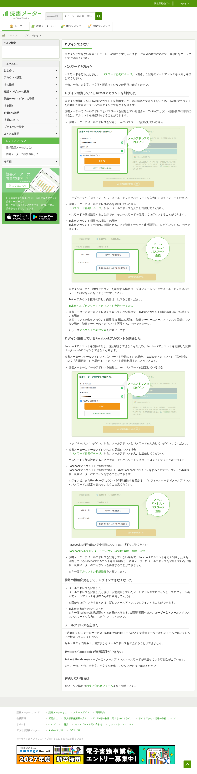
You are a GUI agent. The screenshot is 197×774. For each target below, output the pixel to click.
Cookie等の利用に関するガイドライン (113, 718)
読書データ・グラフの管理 (19, 98)
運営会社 (53, 718)
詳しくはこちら (18, 185)
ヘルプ (13, 35)
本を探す (9, 105)
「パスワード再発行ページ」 (117, 74)
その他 (8, 161)
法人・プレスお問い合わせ (88, 724)
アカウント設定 (13, 77)
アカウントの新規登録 (92, 330)
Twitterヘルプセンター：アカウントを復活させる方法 (101, 305)
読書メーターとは (57, 712)
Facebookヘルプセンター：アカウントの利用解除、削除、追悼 (107, 551)
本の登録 (9, 84)
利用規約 (100, 712)
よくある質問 (11, 133)
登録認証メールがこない (19, 147)
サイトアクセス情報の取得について (157, 718)
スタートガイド (81, 712)
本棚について (11, 119)
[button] (98, 16)
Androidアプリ (55, 730)
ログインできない (16, 140)
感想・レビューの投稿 (16, 91)
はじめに (9, 70)
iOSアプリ (74, 730)
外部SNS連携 (11, 112)
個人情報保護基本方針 (75, 718)
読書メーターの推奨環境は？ (22, 154)
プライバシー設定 (14, 126)
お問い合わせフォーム (99, 685)
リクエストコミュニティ (121, 724)
